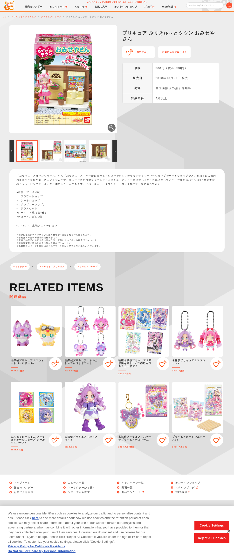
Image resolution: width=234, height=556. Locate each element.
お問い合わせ (33, 507)
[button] (11, 151)
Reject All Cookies (212, 543)
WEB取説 (183, 492)
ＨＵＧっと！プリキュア (52, 267)
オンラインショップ (187, 483)
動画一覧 (127, 487)
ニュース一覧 (76, 483)
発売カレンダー (24, 487)
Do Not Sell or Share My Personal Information (148, 507)
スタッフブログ (186, 487)
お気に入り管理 (24, 492)
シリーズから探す (79, 492)
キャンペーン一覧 (133, 483)
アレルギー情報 (204, 507)
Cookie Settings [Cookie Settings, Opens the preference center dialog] (212, 530)
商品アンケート (133, 492)
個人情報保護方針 (67, 507)
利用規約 (97, 507)
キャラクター (20, 267)
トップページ (22, 483)
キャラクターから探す (82, 487)
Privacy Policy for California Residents (36, 551)
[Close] (228, 536)
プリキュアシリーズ (87, 267)
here (35, 523)
